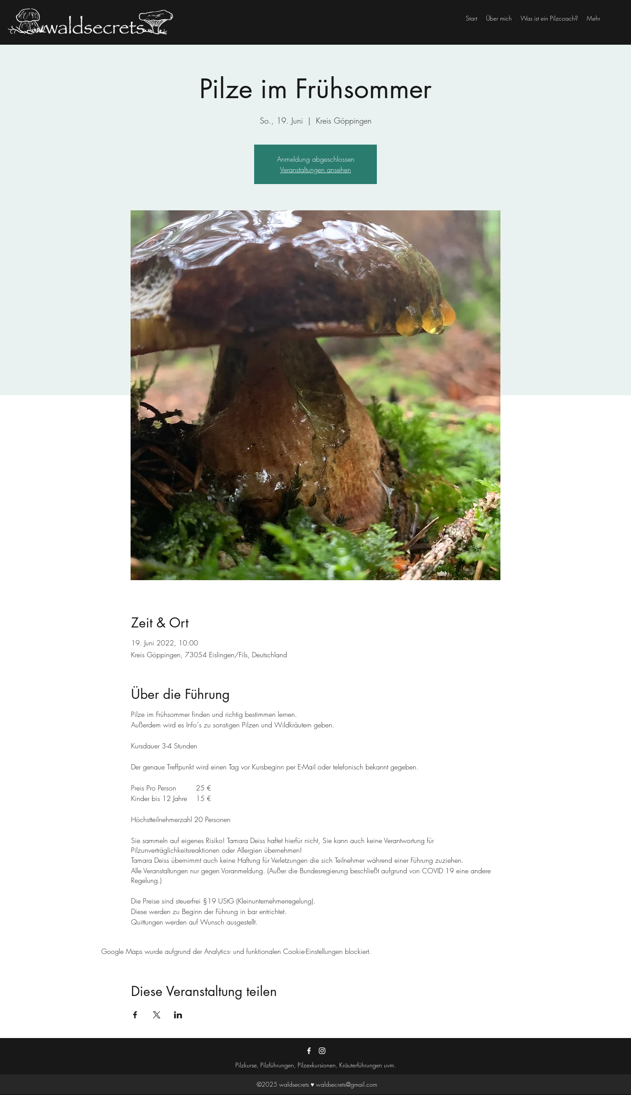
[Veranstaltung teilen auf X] (156, 1014)
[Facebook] (309, 1050)
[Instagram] (322, 1050)
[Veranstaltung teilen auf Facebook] (135, 1014)
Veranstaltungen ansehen (315, 169)
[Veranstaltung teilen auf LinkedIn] (178, 1014)
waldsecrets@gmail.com (346, 1084)
